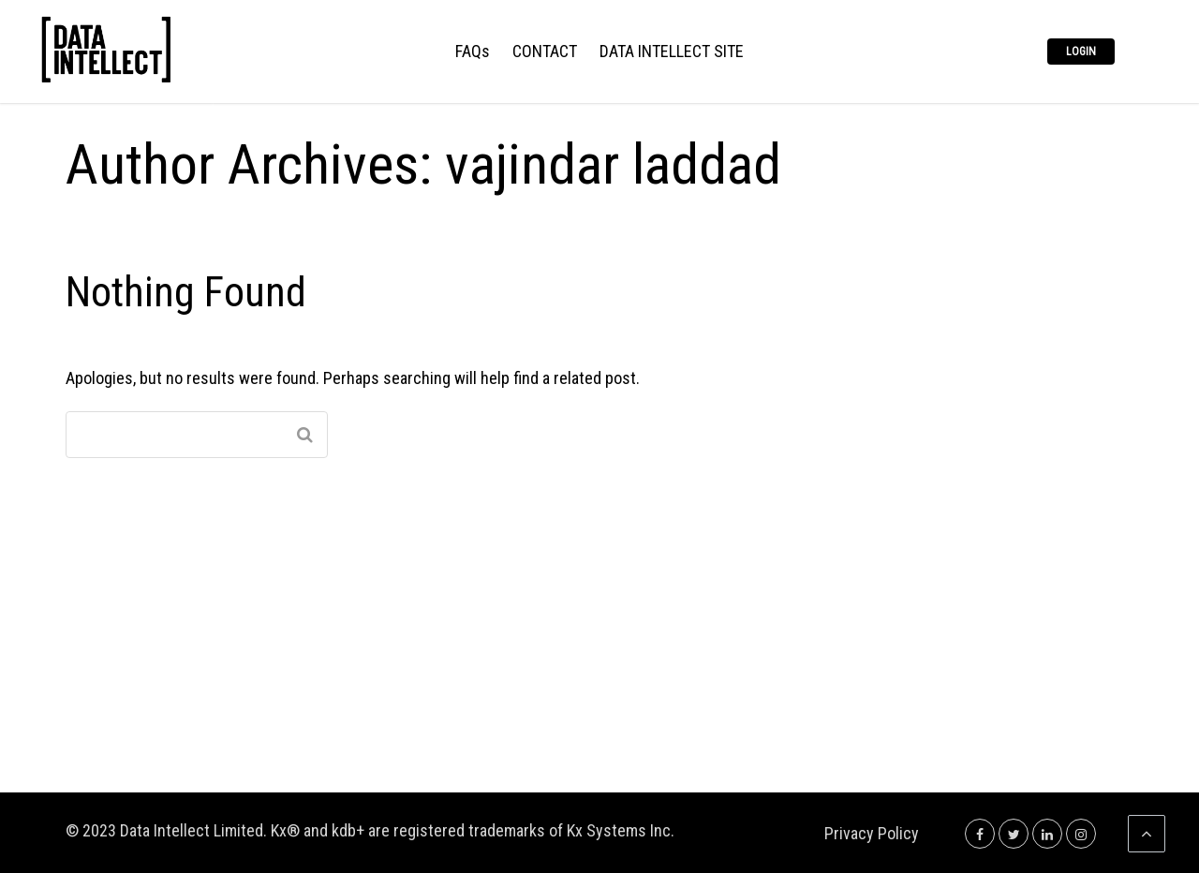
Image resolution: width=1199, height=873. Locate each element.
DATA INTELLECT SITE (672, 52)
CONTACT (544, 52)
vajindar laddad (613, 164)
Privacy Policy (871, 833)
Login (1081, 51)
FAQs (472, 52)
